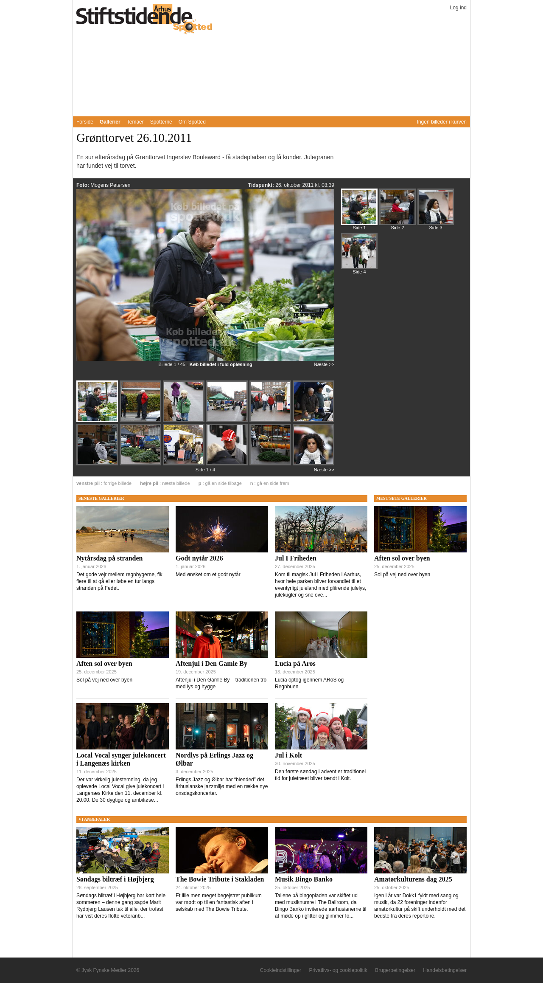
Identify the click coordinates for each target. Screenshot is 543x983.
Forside (84, 122)
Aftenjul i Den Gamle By (211, 663)
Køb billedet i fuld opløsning (221, 364)
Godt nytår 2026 (199, 558)
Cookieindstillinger (280, 970)
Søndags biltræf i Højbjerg (115, 879)
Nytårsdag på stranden (109, 558)
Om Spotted (192, 122)
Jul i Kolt (288, 755)
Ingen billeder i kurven (442, 122)
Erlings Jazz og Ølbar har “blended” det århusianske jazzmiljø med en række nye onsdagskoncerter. (222, 786)
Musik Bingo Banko (304, 879)
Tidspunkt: (261, 185)
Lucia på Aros (295, 663)
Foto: (83, 185)
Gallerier (110, 122)
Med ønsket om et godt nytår (208, 574)
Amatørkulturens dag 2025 (413, 879)
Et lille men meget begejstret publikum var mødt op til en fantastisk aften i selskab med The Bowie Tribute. (219, 902)
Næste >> (324, 364)
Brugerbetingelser (395, 970)
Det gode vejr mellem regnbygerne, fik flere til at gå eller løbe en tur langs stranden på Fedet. (119, 581)
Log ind (458, 8)
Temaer (135, 122)
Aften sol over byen (104, 663)
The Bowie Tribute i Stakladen (220, 879)
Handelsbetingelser (445, 970)
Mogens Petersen (110, 185)
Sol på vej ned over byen (104, 680)
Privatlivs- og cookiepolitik (338, 970)
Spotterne (161, 122)
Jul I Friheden (295, 558)
